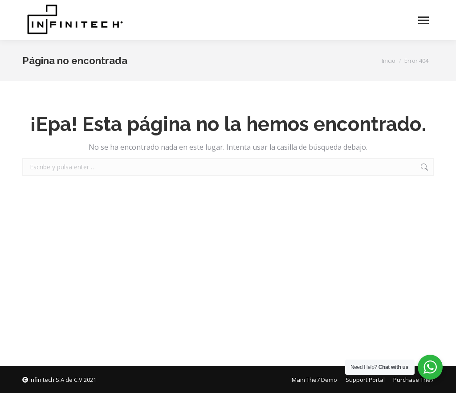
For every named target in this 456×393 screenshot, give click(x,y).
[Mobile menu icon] (423, 20)
